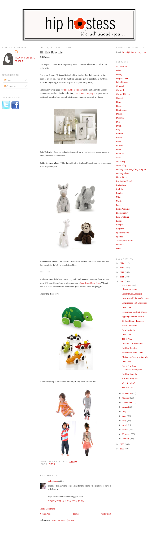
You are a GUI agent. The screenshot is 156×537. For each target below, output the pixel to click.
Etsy (118, 129)
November (127, 393)
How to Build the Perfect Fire (135, 298)
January (126, 438)
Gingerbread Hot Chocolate (134, 302)
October (126, 398)
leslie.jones (53, 481)
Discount (120, 117)
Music (119, 201)
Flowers (119, 145)
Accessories (121, 66)
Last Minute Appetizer (132, 293)
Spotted (119, 236)
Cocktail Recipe (123, 94)
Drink (118, 125)
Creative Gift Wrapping (132, 343)
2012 (122, 272)
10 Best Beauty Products (133, 321)
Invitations (121, 185)
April (125, 425)
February (126, 434)
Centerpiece (121, 86)
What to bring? (128, 383)
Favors (119, 137)
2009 (122, 444)
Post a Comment (47, 508)
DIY (118, 121)
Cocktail (120, 90)
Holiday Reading (129, 348)
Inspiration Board (124, 181)
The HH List (127, 387)
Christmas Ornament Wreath (135, 357)
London (119, 193)
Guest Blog (121, 165)
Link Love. (127, 307)
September (127, 402)
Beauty (119, 74)
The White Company (73, 89)
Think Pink (127, 339)
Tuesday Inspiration (125, 240)
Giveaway (120, 161)
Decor (119, 106)
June (124, 416)
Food (118, 149)
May (124, 420)
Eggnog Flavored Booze (133, 316)
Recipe (119, 220)
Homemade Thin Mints (132, 352)
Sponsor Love (122, 232)
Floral (119, 141)
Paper (118, 205)
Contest (119, 98)
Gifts (52, 464)
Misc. (118, 197)
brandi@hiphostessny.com (134, 52)
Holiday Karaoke (129, 374)
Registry (120, 228)
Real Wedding (122, 216)
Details (119, 113)
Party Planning (122, 208)
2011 (122, 276)
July (124, 411)
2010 (122, 281)
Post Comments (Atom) (63, 520)
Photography (122, 212)
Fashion (119, 133)
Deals (118, 102)
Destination (121, 110)
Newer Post (45, 513)
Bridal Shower (122, 82)
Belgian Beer (122, 78)
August (125, 407)
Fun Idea (120, 153)
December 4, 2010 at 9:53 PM (66, 501)
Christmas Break (129, 289)
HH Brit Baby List (51, 52)
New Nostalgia (128, 330)
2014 (122, 263)
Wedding (120, 244)
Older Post (106, 513)
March (125, 429)
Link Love (121, 189)
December (127, 285)
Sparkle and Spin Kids (90, 283)
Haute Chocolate (129, 325)
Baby (118, 70)
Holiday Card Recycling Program (131, 169)
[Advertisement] (15, 169)
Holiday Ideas (122, 173)
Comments (10, 86)
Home (76, 513)
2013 (122, 267)
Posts (7, 80)
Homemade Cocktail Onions (134, 312)
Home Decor (122, 177)
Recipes (119, 224)
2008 (122, 448)
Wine (118, 248)
